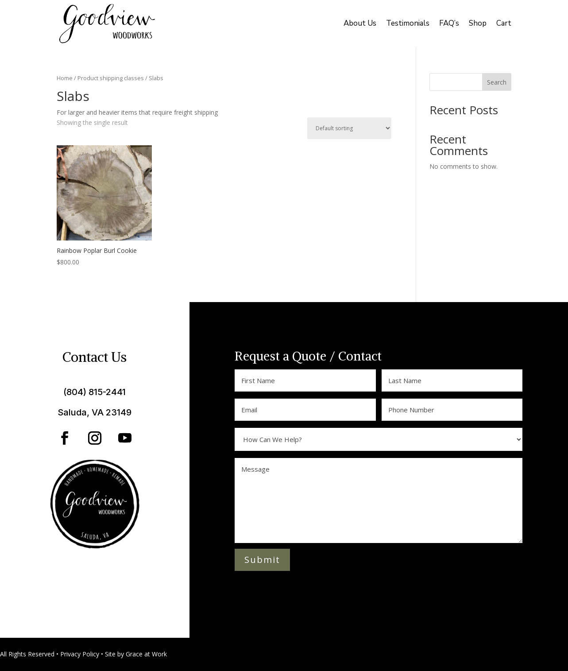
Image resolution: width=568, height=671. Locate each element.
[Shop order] (349, 128)
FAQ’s (449, 23)
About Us (360, 23)
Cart (503, 23)
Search (496, 82)
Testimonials (407, 23)
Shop (478, 23)
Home (65, 78)
